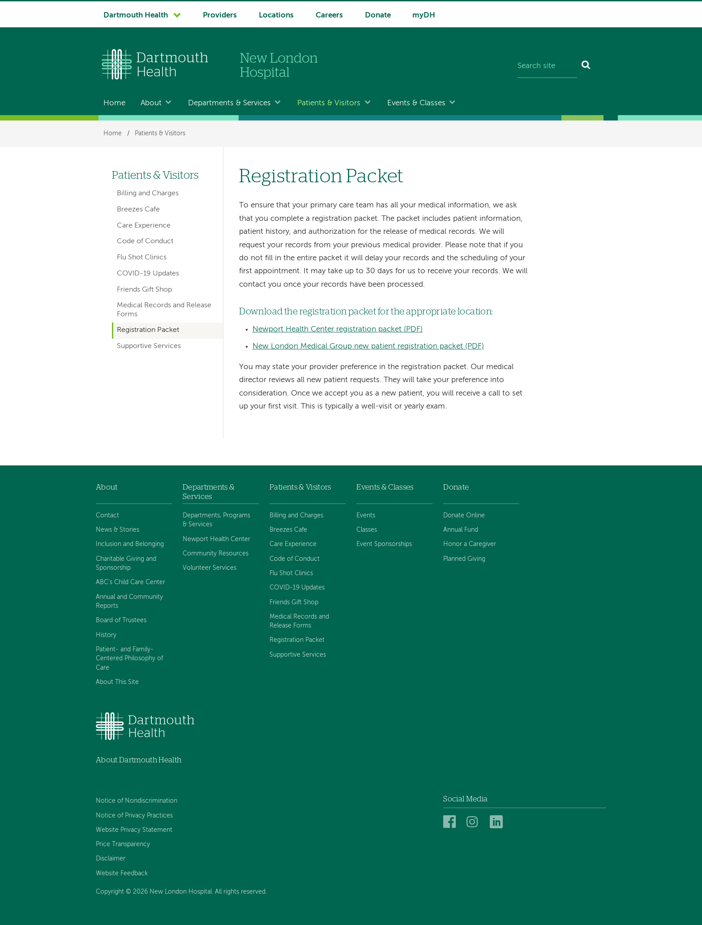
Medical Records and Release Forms (164, 310)
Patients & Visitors (328, 103)
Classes (366, 530)
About (151, 103)
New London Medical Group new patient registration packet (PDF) (368, 346)
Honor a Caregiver (469, 544)
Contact (107, 515)
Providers (220, 15)
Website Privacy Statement (134, 830)
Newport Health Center (216, 539)
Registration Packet (148, 330)
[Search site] (547, 66)
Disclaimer (110, 859)
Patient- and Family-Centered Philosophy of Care (129, 658)
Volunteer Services (209, 568)
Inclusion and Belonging (130, 544)
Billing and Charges (148, 193)
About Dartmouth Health (138, 760)
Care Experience (144, 225)
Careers (329, 15)
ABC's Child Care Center (130, 582)
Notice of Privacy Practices (134, 816)
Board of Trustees (121, 620)
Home (114, 103)
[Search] (586, 66)
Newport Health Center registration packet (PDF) (338, 329)
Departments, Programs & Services (216, 520)
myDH (423, 15)
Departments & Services (229, 103)
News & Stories (117, 530)
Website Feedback (122, 873)
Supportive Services (149, 346)
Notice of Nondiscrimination (136, 801)
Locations (276, 15)
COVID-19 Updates (148, 273)
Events (365, 515)
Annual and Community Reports (129, 601)
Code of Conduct (145, 241)
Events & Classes (416, 103)
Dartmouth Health (135, 15)
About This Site (117, 682)
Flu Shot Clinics (142, 257)
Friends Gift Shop (144, 289)
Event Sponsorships (384, 544)
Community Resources (215, 554)
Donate (378, 15)
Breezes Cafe (138, 209)
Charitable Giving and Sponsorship (126, 563)
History (106, 635)
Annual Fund (460, 530)
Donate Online (464, 515)
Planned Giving (464, 559)
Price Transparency (123, 844)
